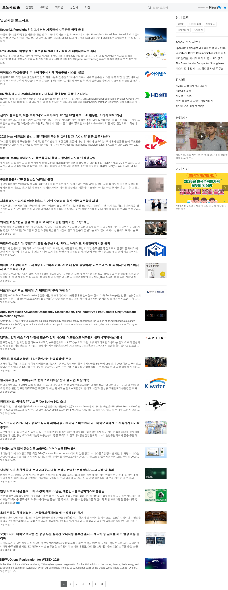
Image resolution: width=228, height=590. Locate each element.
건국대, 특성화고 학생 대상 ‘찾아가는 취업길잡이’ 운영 (35, 358)
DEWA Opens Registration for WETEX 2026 (30, 559)
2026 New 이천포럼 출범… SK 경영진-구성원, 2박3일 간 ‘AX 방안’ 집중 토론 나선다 (55, 136)
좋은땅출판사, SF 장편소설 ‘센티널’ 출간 (26, 179)
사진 (87, 7)
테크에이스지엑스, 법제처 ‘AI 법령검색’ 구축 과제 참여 (35, 290)
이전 (178, 188)
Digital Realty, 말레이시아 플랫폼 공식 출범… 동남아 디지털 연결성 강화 (48, 157)
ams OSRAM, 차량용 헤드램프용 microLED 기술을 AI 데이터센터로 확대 (48, 51)
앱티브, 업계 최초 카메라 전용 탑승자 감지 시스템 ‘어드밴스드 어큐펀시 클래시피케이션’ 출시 (61, 337)
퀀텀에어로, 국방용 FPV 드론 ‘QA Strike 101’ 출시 (33, 401)
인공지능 (210, 24)
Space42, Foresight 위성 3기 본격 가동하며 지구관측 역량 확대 (42, 29)
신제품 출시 (195, 24)
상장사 (74, 7)
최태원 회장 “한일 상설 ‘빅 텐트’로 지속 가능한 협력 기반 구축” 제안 (44, 222)
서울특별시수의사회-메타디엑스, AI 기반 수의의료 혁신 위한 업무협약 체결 (49, 200)
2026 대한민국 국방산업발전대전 (194, 101)
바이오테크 (183, 30)
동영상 (180, 117)
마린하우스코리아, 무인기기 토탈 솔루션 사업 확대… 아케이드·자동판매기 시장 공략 (55, 243)
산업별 (30, 7)
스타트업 (198, 30)
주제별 (44, 7)
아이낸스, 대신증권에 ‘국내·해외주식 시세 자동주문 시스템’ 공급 (42, 72)
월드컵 (180, 24)
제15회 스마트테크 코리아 (190, 106)
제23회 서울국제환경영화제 (191, 85)
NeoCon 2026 (183, 90)
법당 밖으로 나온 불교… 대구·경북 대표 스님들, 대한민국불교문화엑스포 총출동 (52, 491)
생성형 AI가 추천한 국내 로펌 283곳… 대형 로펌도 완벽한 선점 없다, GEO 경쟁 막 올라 (57, 469)
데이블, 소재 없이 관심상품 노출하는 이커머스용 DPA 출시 (38, 448)
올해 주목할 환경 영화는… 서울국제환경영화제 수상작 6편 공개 (41, 512)
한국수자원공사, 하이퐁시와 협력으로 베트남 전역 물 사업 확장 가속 (44, 380)
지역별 (59, 7)
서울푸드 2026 (184, 96)
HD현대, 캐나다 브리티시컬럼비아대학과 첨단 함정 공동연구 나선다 (44, 93)
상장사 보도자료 (187, 42)
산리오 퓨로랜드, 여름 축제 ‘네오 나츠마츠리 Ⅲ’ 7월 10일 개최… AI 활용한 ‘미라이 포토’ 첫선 (61, 115)
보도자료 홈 (11, 7)
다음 (225, 188)
